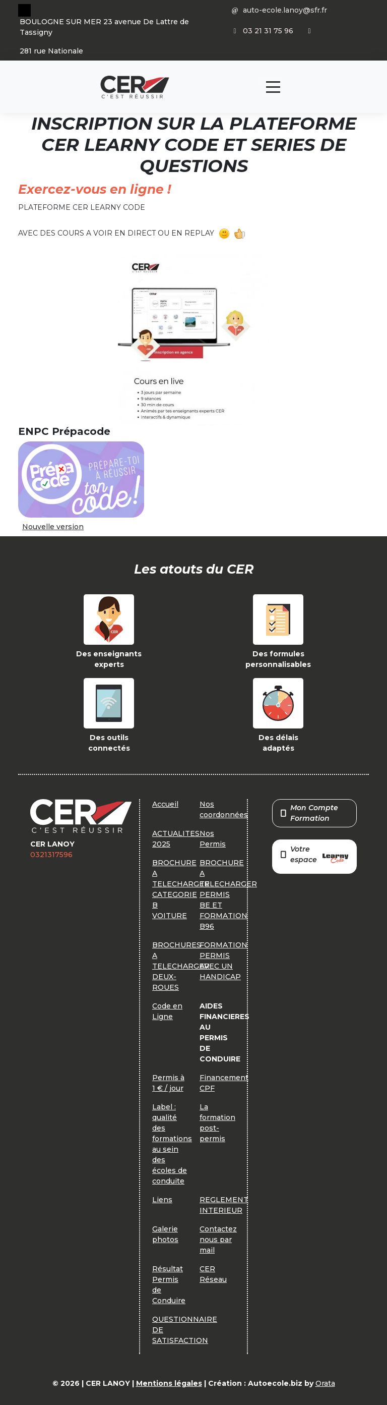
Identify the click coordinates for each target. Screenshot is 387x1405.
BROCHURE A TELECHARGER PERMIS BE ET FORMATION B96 (228, 894)
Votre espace (314, 855)
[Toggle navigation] (273, 87)
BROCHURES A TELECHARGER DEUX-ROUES (181, 966)
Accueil (165, 804)
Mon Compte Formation (309, 813)
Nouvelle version (53, 526)
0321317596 (51, 854)
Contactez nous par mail (218, 1239)
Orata (325, 1383)
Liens (162, 1199)
